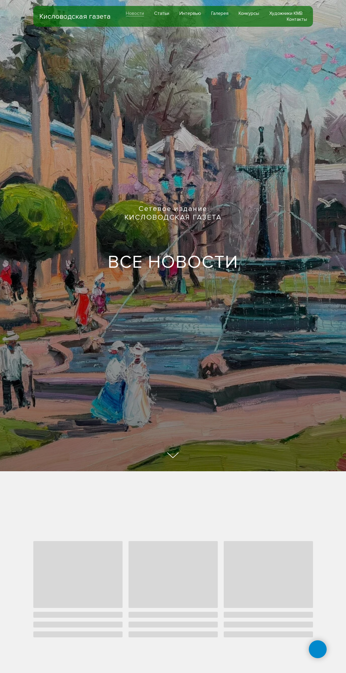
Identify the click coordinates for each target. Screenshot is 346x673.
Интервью (190, 13)
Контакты (297, 19)
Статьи (161, 13)
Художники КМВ (286, 13)
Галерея (219, 13)
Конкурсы (249, 13)
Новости (135, 13)
